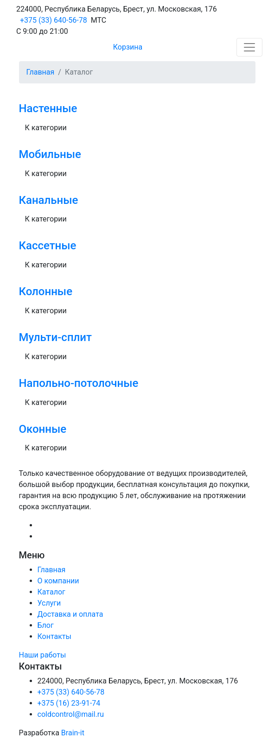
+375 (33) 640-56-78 (53, 20)
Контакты (54, 636)
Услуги (49, 603)
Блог (46, 625)
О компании (58, 580)
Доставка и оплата (70, 614)
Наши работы (42, 655)
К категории (46, 127)
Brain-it (72, 732)
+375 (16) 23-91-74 (69, 703)
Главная (40, 72)
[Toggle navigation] (249, 47)
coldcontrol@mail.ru (71, 714)
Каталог (51, 592)
